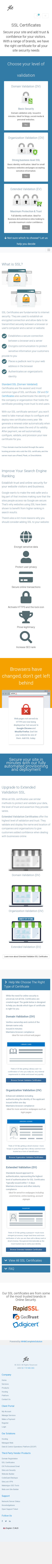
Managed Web (7, 1443)
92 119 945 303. (28, 1368)
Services (5, 1384)
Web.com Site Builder (10, 1489)
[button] (26, 984)
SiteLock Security (9, 1470)
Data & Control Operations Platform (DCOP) (19, 1446)
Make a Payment (8, 1419)
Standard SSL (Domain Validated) (20, 384)
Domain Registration (10, 1458)
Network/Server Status (11, 1501)
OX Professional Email (11, 1466)
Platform (5, 1395)
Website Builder (8, 1474)
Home (4, 1380)
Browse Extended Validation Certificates (26, 1249)
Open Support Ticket (10, 1509)
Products (5, 1388)
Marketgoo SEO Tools (10, 1485)
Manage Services (9, 1415)
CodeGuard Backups (10, 1477)
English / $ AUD (10, 1528)
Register (5, 1423)
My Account (6, 1411)
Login (4, 1427)
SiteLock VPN (7, 1481)
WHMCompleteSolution (31, 1341)
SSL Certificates (8, 1462)
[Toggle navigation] (49, 250)
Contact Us (6, 1399)
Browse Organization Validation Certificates (26, 1157)
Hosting (5, 1391)
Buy (26, 124)
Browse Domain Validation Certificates (26, 1080)
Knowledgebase (8, 1505)
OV (38, 392)
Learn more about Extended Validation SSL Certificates (26, 956)
